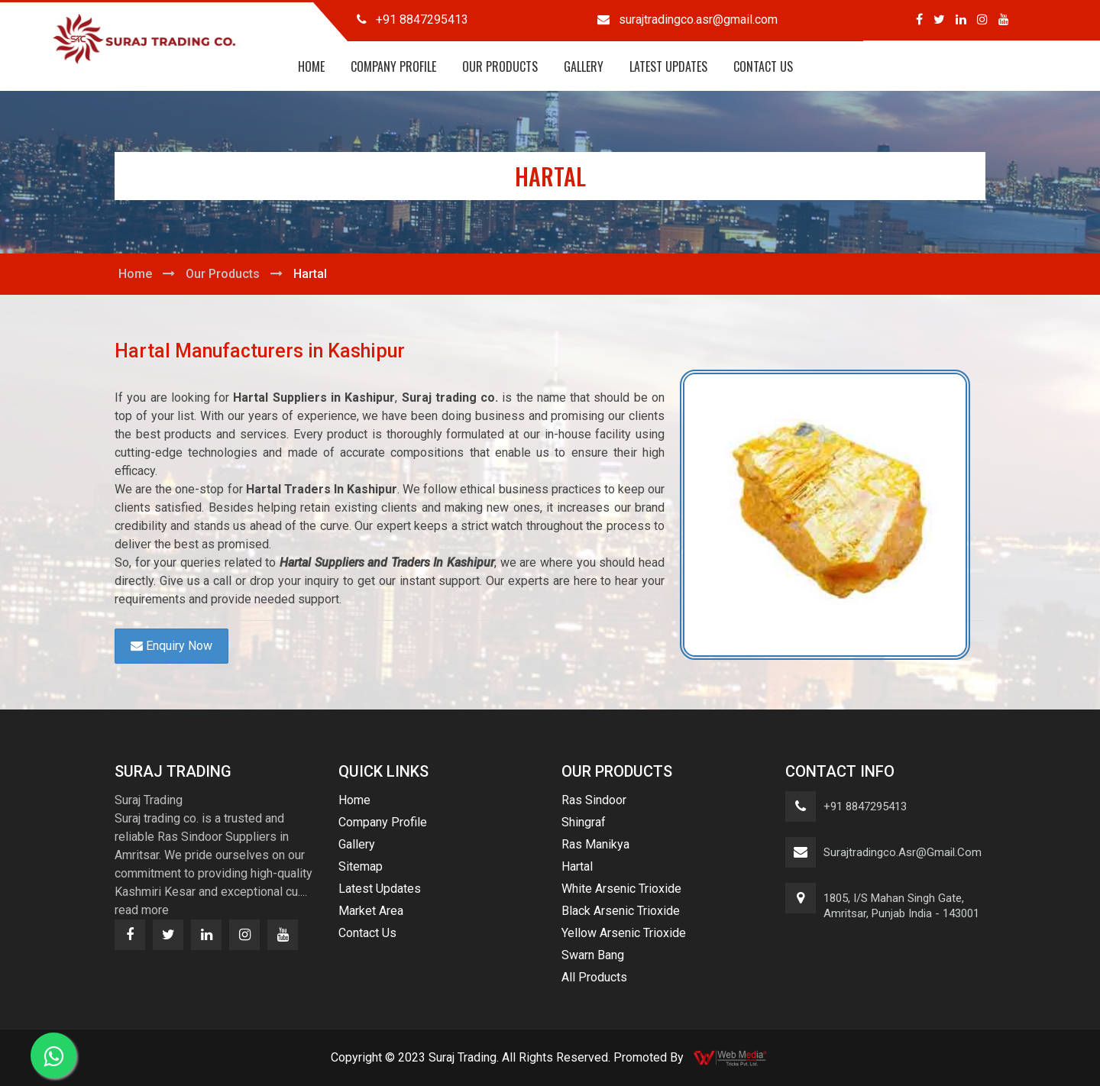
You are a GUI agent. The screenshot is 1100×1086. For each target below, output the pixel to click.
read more (142, 910)
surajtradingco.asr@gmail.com (902, 852)
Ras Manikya (595, 844)
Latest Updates (668, 66)
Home (311, 66)
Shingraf (583, 822)
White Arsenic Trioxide (621, 888)
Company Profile (393, 66)
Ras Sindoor (593, 800)
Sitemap (360, 866)
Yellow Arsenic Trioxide (623, 933)
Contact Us (763, 66)
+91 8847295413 (865, 806)
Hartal (577, 866)
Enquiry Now (171, 645)
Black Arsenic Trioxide (620, 910)
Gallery (583, 66)
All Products (594, 977)
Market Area (370, 910)
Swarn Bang (592, 955)
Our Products (500, 66)
